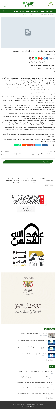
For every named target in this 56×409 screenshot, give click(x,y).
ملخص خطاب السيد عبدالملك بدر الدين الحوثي (43, 153)
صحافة (42, 11)
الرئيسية (52, 11)
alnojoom (32, 406)
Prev (51, 185)
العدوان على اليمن (34, 11)
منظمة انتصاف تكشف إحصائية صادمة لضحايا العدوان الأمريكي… (32, 353)
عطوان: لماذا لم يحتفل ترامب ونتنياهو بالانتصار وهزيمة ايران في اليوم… (35, 376)
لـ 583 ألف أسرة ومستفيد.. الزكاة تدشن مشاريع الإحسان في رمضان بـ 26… (35, 382)
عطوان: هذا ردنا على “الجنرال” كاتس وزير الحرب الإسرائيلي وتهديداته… (35, 393)
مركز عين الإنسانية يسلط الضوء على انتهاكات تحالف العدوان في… (32, 347)
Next (46, 185)
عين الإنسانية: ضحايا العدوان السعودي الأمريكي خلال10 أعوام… (32, 340)
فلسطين (27, 11)
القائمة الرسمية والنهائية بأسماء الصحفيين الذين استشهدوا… (33, 333)
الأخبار (47, 11)
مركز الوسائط (17, 11)
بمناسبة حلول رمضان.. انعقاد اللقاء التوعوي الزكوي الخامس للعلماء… (36, 387)
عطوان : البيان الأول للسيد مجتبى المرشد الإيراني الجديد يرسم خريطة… (35, 371)
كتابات (23, 11)
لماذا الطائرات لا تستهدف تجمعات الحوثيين (11, 153)
